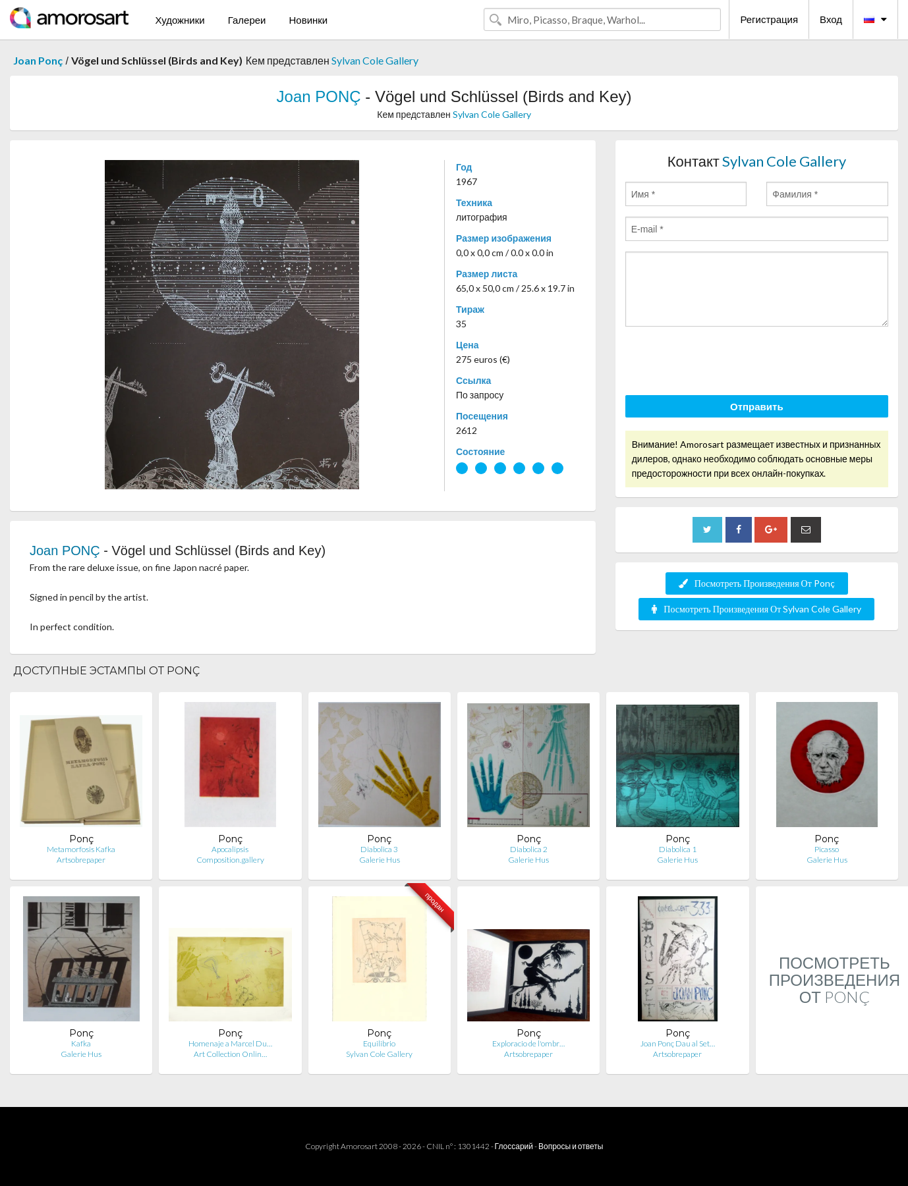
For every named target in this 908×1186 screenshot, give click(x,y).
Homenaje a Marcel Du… (230, 1043)
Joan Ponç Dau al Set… (677, 1043)
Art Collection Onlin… (230, 1054)
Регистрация (769, 19)
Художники (179, 20)
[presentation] (725, 363)
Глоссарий (514, 1146)
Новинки (308, 20)
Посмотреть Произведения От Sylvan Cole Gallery (756, 608)
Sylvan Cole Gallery (374, 60)
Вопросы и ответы (570, 1146)
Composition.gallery (230, 860)
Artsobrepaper (81, 860)
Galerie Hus (379, 860)
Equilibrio (379, 1043)
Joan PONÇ (319, 96)
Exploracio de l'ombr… (528, 1043)
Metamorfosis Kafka (81, 849)
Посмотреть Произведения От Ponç (757, 583)
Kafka (81, 1043)
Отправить (756, 406)
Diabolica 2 (529, 849)
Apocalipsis (230, 849)
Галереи (247, 20)
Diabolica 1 (677, 849)
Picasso (826, 849)
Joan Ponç (38, 60)
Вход (831, 19)
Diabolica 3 (379, 849)
